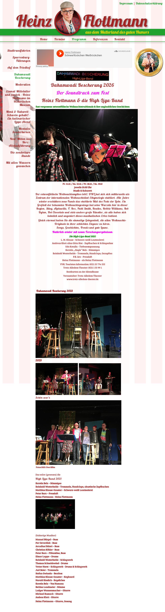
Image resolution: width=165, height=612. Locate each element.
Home (44, 39)
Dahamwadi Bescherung (22, 76)
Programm (79, 39)
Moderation (22, 84)
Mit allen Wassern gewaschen (18, 164)
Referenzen (100, 39)
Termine (59, 39)
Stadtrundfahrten (18, 50)
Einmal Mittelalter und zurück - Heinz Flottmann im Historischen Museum (17, 98)
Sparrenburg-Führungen (21, 59)
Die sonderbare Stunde (20, 154)
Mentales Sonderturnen (21, 130)
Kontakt (119, 39)
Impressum (126, 3)
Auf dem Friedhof (18, 67)
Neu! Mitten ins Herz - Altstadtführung (19, 142)
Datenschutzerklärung (149, 3)
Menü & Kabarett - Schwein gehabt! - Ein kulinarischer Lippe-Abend (18, 117)
